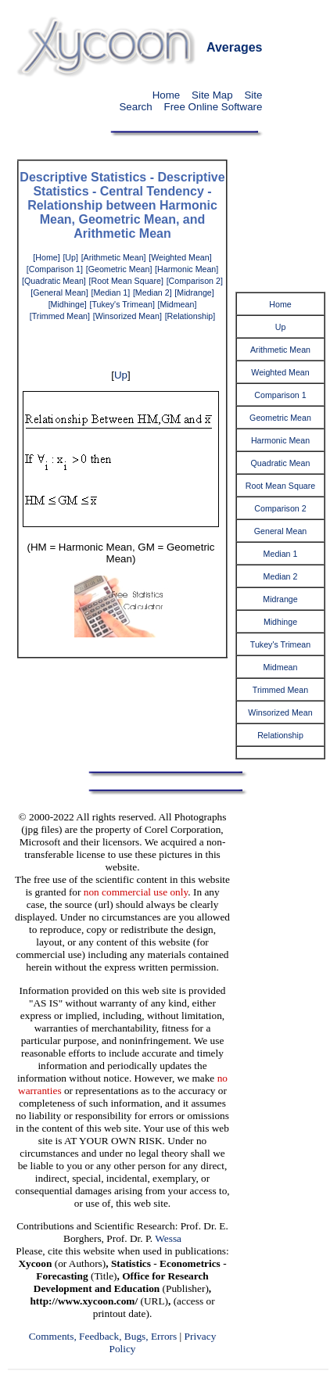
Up (120, 375)
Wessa (168, 1238)
